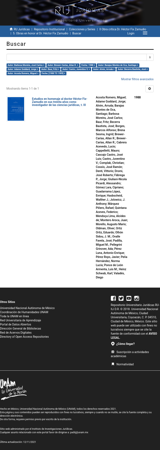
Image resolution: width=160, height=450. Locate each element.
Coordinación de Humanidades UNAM (24, 312)
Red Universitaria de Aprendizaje (20, 320)
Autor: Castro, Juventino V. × (76, 69)
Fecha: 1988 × (88, 65)
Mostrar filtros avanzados (137, 79)
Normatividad (122, 364)
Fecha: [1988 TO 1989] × (53, 73)
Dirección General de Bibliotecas (20, 328)
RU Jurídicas (22, 29)
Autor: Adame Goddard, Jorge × (23, 69)
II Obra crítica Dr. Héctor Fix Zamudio (122, 29)
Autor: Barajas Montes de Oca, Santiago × (118, 65)
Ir (150, 57)
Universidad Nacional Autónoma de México (27, 308)
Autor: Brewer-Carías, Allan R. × (63, 65)
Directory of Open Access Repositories (24, 336)
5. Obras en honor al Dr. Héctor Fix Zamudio (40, 33)
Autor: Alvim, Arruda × (103, 69)
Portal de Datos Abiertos (15, 324)
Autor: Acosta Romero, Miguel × (23, 73)
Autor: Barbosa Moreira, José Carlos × (26, 65)
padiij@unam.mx (79, 432)
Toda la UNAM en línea (14, 316)
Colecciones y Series (82, 29)
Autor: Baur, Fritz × (50, 69)
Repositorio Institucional (49, 29)
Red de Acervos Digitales (15, 332)
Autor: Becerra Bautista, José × (133, 69)
